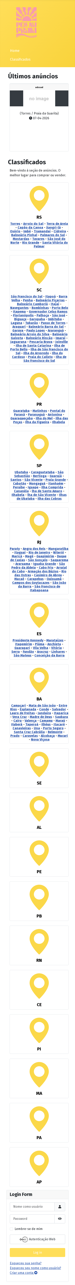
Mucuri (63, 736)
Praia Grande (56, 480)
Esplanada (28, 709)
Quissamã (54, 579)
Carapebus (35, 579)
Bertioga (40, 476)
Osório (15, 231)
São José (58, 315)
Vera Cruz (19, 717)
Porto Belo (60, 308)
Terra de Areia (57, 224)
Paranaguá (36, 414)
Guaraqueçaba (21, 418)
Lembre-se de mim (29, 1229)
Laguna (16, 323)
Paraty (15, 549)
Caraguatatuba (43, 472)
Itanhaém (55, 483)
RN (39, 960)
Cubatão (19, 483)
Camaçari (18, 705)
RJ (39, 542)
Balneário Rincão (39, 338)
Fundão (28, 652)
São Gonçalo (38, 560)
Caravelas (30, 736)
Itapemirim (23, 644)
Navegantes (19, 308)
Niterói (58, 552)
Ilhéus (46, 724)
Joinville (61, 342)
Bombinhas (40, 308)
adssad (39, 87)
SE (39, 783)
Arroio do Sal (33, 224)
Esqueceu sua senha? (25, 1263)
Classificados (20, 59)
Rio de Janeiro (39, 552)
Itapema (19, 311)
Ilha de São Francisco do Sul (44, 359)
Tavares (38, 239)
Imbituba (55, 319)
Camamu (46, 721)
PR (39, 404)
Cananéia (21, 491)
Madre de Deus (41, 717)
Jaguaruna (18, 342)
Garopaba (37, 319)
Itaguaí (20, 552)
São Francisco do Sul (26, 296)
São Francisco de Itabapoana (45, 588)
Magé (29, 556)
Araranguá (56, 330)
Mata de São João (42, 705)
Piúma (39, 644)
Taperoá (31, 724)
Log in (37, 1252)
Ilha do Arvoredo (36, 353)
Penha (28, 300)
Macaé (19, 579)
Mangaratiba (58, 549)
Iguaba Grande (44, 564)
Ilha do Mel (44, 418)
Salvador (59, 709)
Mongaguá (37, 483)
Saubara (61, 717)
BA (39, 699)
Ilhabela (58, 422)
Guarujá (56, 476)
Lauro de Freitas (22, 713)
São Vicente (33, 480)
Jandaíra (44, 713)
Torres (15, 224)
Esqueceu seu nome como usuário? (35, 1268)
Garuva (17, 330)
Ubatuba (21, 472)
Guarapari (22, 648)
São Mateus (22, 655)
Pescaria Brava (40, 342)
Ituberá (16, 724)
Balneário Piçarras (50, 300)
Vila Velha (40, 648)
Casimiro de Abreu (48, 575)
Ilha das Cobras (50, 498)
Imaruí (60, 338)
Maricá (17, 556)
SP (39, 465)
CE (39, 1004)
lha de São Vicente (41, 495)
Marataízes (54, 640)
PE (39, 871)
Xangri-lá (53, 227)
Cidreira (60, 231)
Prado (15, 736)
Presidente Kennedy (28, 640)
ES (39, 633)
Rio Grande (30, 242)
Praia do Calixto (40, 357)
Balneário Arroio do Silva (30, 334)
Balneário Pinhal (24, 235)
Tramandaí (42, 231)
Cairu (17, 721)
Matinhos (40, 411)
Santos (15, 480)
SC (39, 290)
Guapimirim (45, 556)
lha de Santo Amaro (47, 491)
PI (39, 1049)
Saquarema (59, 560)
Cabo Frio (46, 567)
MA (39, 1093)
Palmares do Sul (52, 235)
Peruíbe (19, 487)
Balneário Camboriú (32, 304)
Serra (15, 652)
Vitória (56, 648)
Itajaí (55, 304)
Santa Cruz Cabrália (29, 732)
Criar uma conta (23, 1273)
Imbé (27, 231)
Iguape (33, 487)
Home (15, 51)
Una (37, 728)
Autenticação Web (37, 1239)
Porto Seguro (53, 728)
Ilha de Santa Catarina (33, 345)
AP (39, 1182)
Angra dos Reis (34, 549)
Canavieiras (22, 728)
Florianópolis (23, 315)
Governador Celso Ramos (48, 311)
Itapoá (50, 296)
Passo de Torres (53, 323)
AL (39, 827)
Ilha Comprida (52, 487)
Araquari (19, 327)
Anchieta (54, 644)
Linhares (58, 652)
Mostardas (21, 239)
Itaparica (61, 713)
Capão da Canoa (30, 227)
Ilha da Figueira (37, 422)
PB (39, 916)
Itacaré (59, 724)
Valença (31, 721)
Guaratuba (21, 411)
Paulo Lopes (35, 330)
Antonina (55, 414)
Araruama (22, 564)
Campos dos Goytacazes (30, 583)
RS (39, 217)
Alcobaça (48, 736)
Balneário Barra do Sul (46, 327)
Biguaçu (20, 319)
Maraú (60, 721)
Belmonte (55, 732)
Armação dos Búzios (43, 571)
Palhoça (43, 315)
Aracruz (42, 652)
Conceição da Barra (49, 655)
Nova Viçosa (40, 739)
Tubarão (31, 323)
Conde (44, 709)
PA (39, 1137)
